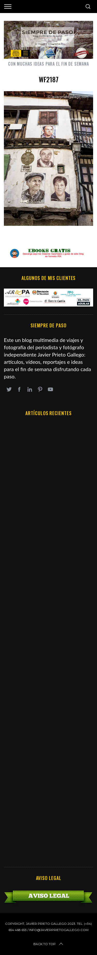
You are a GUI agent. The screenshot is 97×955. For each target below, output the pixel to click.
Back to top (48, 944)
